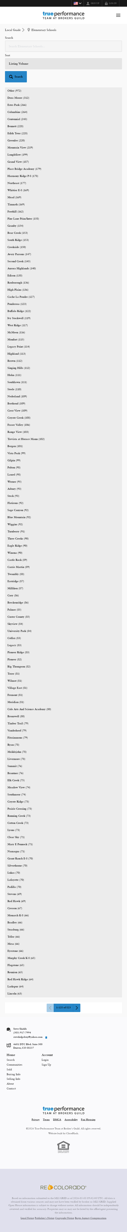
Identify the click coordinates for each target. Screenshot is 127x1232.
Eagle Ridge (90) (17, 545)
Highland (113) (16, 354)
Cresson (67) (14, 908)
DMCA (57, 1119)
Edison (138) (14, 275)
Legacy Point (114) (18, 346)
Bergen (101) (15, 446)
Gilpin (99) (13, 460)
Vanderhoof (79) (16, 730)
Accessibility (71, 1119)
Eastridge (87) (15, 581)
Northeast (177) (16, 183)
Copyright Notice (64, 1218)
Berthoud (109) (16, 403)
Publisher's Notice (44, 1218)
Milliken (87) (15, 588)
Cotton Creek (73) (18, 823)
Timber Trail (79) (17, 723)
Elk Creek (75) (16, 780)
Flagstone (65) (15, 965)
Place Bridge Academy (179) (24, 169)
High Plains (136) (17, 290)
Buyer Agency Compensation (90, 1218)
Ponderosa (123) (16, 304)
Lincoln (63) (14, 993)
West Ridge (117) (17, 325)
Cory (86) (13, 595)
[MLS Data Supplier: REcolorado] (63, 1187)
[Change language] (77, 3)
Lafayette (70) (15, 880)
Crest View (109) (17, 410)
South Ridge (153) (18, 240)
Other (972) (14, 90)
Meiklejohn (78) (16, 752)
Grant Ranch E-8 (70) (20, 858)
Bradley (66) (14, 922)
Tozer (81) (13, 673)
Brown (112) (14, 361)
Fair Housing (88, 1119)
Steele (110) (14, 389)
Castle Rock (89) (17, 560)
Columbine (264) (17, 112)
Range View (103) (18, 432)
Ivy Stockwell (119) (18, 318)
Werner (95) (14, 482)
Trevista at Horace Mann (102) (26, 439)
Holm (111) (14, 375)
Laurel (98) (14, 474)
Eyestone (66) (15, 951)
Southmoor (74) (16, 794)
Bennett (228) (15, 126)
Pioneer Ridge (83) (18, 652)
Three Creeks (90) (18, 538)
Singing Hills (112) (18, 368)
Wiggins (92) (15, 524)
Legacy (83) (14, 645)
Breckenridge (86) (18, 602)
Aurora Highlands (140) (21, 268)
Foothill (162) (15, 211)
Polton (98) (13, 467)
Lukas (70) (13, 873)
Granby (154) (15, 226)
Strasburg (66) (15, 929)
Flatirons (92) (15, 503)
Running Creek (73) (19, 816)
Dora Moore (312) (18, 98)
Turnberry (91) (16, 531)
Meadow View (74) (18, 787)
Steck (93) (13, 496)
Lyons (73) (13, 830)
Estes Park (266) (16, 105)
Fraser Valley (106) (18, 425)
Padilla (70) (14, 887)
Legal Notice (27, 1218)
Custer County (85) (18, 617)
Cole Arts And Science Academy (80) (29, 709)
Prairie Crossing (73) (19, 809)
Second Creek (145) (18, 261)
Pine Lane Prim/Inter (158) (23, 218)
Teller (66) (13, 937)
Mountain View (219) (20, 147)
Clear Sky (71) (16, 837)
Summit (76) (14, 766)
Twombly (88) (15, 574)
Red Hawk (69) (16, 901)
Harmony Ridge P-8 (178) (22, 176)
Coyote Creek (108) (18, 418)
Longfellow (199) (17, 154)
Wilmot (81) (14, 681)
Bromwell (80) (16, 716)
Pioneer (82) (14, 659)
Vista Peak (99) (16, 453)
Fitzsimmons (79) (17, 737)
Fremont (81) (15, 695)
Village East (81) (17, 688)
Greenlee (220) (16, 140)
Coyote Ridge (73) (18, 801)
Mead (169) (14, 197)
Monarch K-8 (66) (18, 915)
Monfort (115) (15, 339)
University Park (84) (19, 631)
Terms (46, 1119)
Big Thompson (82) (18, 666)
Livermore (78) (16, 759)
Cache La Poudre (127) (21, 297)
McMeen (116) (16, 332)
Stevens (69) (14, 894)
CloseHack (72, 1133)
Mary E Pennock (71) (20, 844)
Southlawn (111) (17, 382)
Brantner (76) (15, 773)
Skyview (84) (15, 624)
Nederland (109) (17, 396)
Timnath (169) (16, 204)
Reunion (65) (15, 972)
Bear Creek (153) (17, 233)
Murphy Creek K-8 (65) (21, 958)
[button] (16, 76)
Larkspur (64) (15, 986)
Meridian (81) (15, 702)
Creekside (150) (16, 247)
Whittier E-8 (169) (18, 190)
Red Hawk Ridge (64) (20, 979)
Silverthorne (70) (17, 865)
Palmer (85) (14, 609)
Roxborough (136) (18, 282)
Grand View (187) (18, 162)
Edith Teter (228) (17, 133)
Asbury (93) (14, 489)
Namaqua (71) (16, 851)
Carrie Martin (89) (18, 567)
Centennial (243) (17, 119)
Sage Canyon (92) (18, 510)
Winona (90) (14, 553)
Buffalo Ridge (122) (19, 311)
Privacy (36, 1119)
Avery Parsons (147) (19, 254)
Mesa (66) (13, 944)
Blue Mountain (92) (19, 517)
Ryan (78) (13, 745)
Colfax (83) (14, 638)
